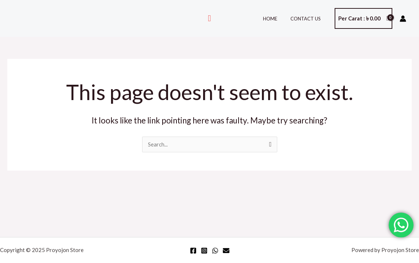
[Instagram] (204, 250)
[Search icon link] (209, 18)
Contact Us (307, 19)
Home (275, 19)
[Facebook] (193, 250)
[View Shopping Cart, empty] (363, 18)
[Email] (226, 250)
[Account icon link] (403, 18)
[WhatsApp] (215, 250)
